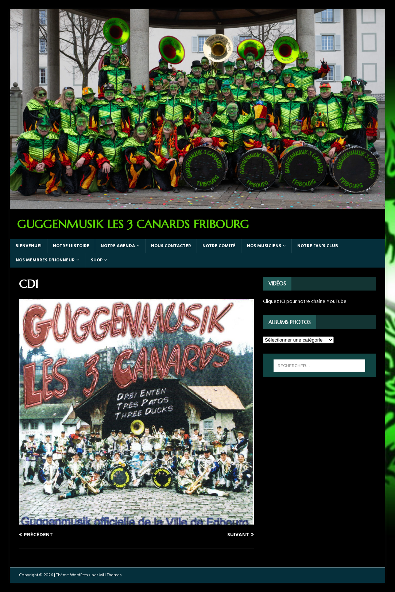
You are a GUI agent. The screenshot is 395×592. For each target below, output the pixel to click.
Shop (96, 260)
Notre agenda (118, 246)
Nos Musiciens (264, 246)
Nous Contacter (171, 246)
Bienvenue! (28, 246)
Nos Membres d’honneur (45, 260)
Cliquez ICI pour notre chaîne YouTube (304, 301)
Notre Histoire (71, 246)
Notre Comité (219, 246)
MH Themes (110, 575)
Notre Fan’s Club (317, 246)
